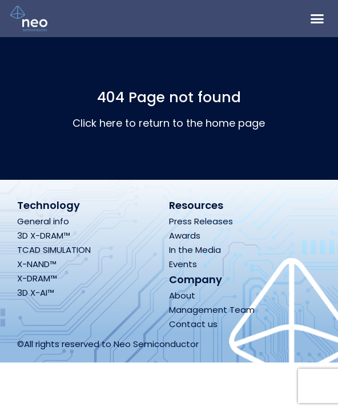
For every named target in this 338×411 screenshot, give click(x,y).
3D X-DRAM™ (43, 235)
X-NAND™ (37, 264)
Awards (184, 235)
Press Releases (201, 221)
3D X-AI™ (35, 293)
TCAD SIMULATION (54, 250)
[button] (317, 19)
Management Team (212, 310)
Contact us (193, 324)
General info (43, 221)
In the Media (195, 250)
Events (183, 264)
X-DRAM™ (37, 278)
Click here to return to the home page (169, 123)
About (182, 295)
